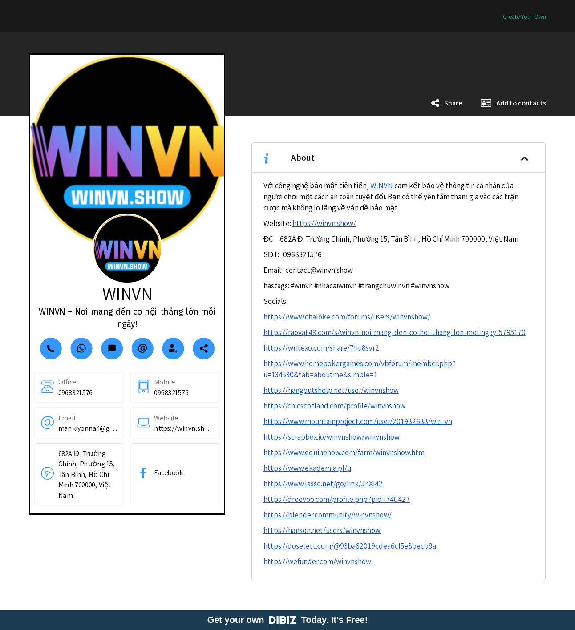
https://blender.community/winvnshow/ (327, 515)
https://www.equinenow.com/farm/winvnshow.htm (344, 452)
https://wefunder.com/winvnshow (317, 561)
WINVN (381, 185)
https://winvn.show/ (324, 223)
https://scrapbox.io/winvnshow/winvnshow (331, 437)
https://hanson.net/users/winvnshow (322, 530)
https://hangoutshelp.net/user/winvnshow (331, 390)
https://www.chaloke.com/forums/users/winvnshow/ (346, 317)
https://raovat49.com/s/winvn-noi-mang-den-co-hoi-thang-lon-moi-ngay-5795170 (394, 332)
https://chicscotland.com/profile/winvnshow (334, 406)
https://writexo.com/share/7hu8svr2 (321, 348)
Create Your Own (524, 16)
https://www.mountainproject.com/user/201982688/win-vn (357, 421)
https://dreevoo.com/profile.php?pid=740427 (336, 499)
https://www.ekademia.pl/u (307, 468)
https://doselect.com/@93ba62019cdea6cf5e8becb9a (349, 546)
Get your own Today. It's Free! (287, 620)
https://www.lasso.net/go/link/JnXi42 (323, 484)
